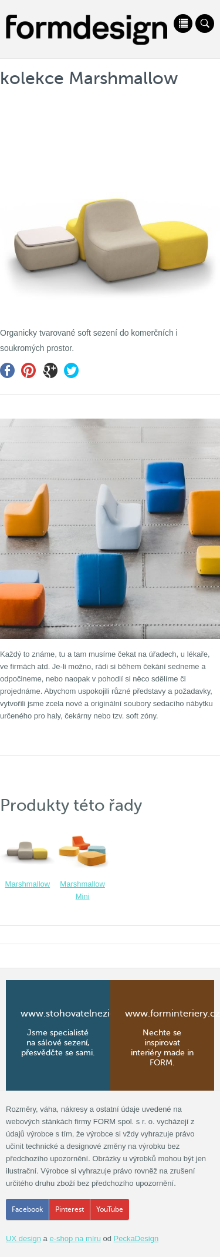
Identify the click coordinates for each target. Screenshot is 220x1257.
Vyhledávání (204, 23)
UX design (23, 1238)
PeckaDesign (136, 1238)
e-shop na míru (74, 1238)
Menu (183, 23)
